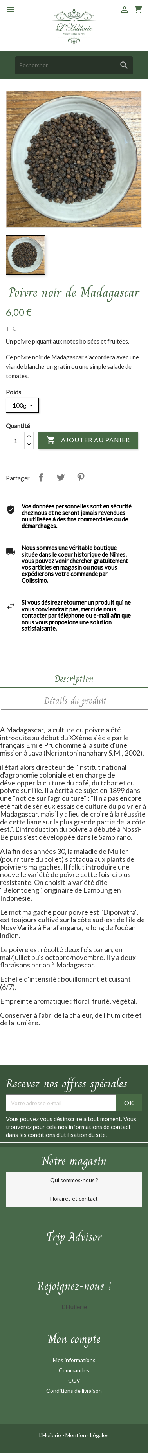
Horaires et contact (74, 1198)
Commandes (74, 1370)
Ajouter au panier (88, 440)
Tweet (61, 477)
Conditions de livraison (74, 1390)
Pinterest (80, 477)
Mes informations (74, 1360)
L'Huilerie (74, 1306)
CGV (74, 1380)
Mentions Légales (87, 1435)
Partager (41, 477)
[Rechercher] (74, 65)
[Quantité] (15, 440)
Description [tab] (74, 678)
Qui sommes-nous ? (74, 1180)
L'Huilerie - (52, 1435)
